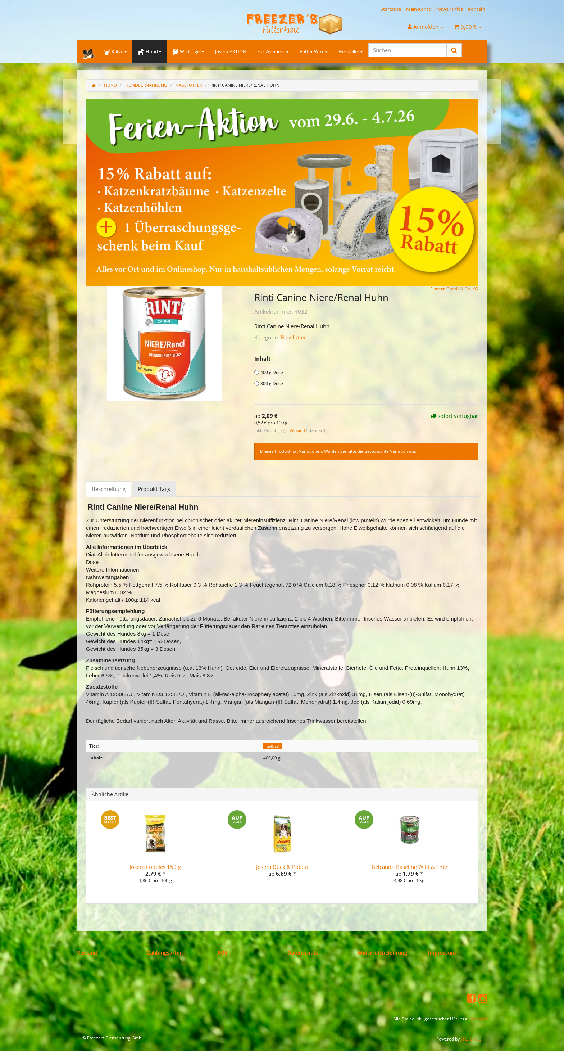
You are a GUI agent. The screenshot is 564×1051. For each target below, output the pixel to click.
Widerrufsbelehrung (382, 952)
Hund (149, 51)
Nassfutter (293, 337)
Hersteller (350, 51)
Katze (115, 51)
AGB (222, 952)
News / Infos (449, 9)
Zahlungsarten (165, 952)
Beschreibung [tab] (109, 488)
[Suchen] (407, 50)
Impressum (442, 952)
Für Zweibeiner (273, 51)
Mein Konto (418, 9)
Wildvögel (188, 51)
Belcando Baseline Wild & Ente (409, 866)
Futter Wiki (314, 51)
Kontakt (476, 9)
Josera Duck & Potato (282, 866)
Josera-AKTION (230, 51)
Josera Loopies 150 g (155, 866)
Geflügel (273, 746)
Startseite (391, 9)
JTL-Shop (471, 1038)
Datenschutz (302, 952)
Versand (298, 430)
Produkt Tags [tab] (154, 488)
